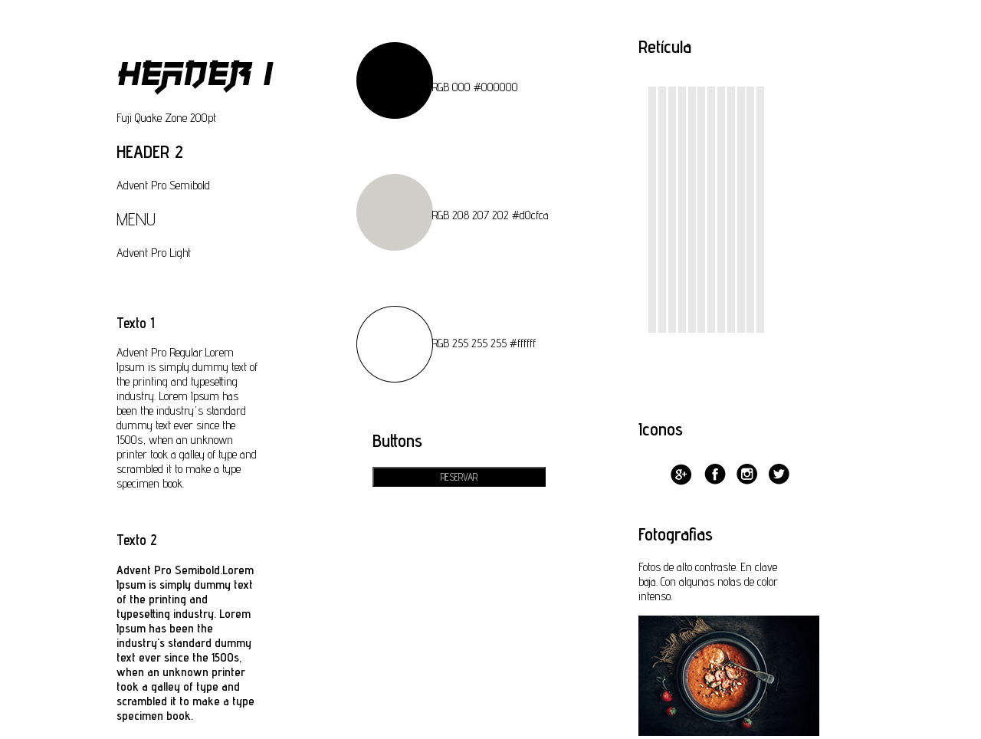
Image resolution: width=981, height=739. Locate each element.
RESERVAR (459, 477)
